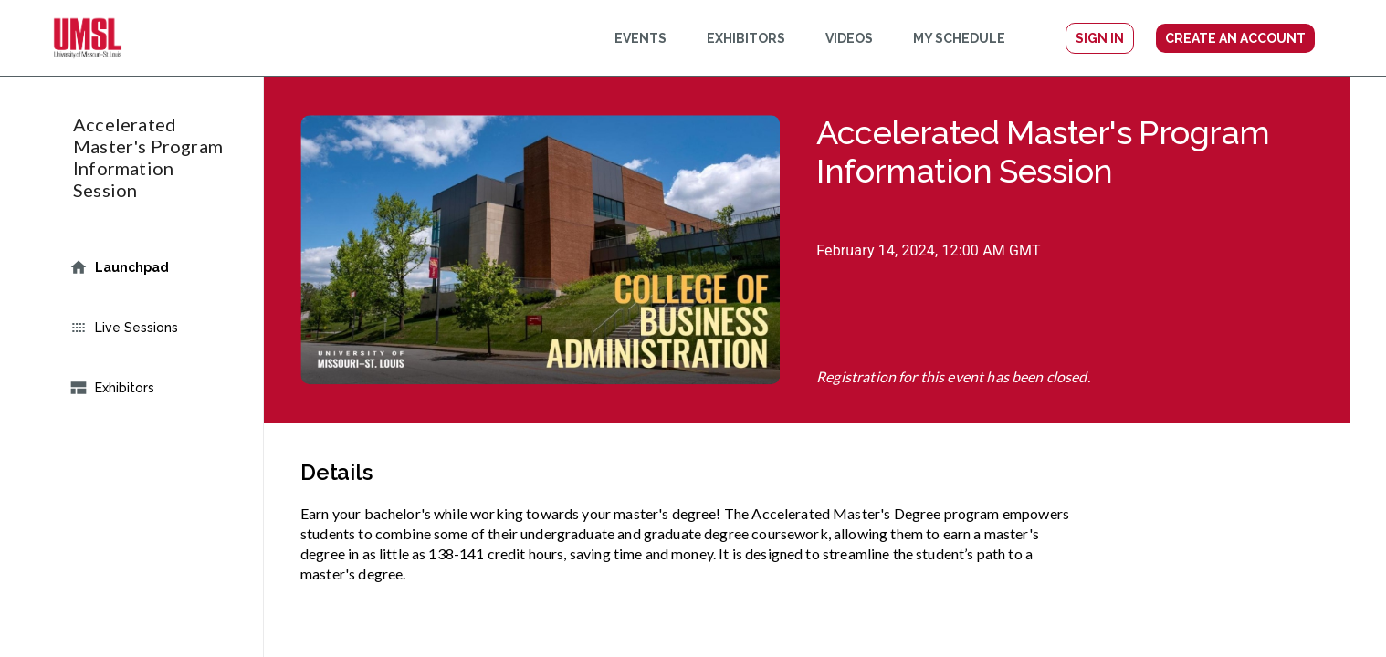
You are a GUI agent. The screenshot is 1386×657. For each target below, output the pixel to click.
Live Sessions (150, 327)
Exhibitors (150, 388)
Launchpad (150, 267)
